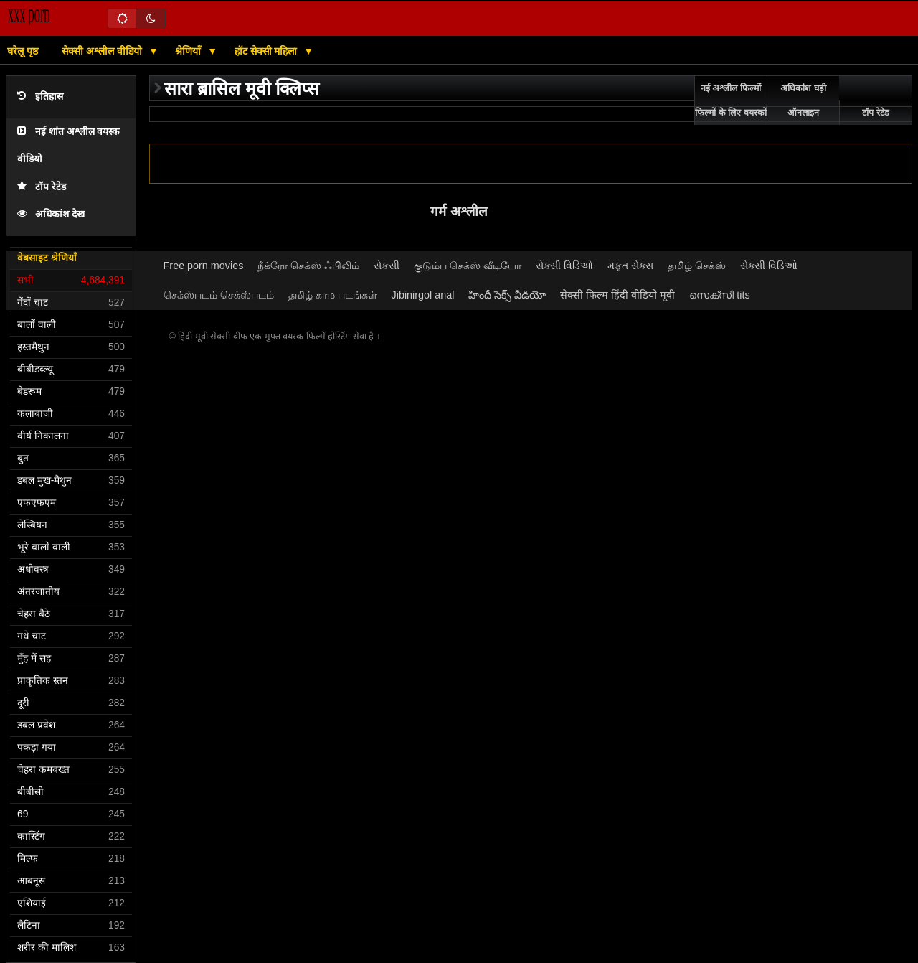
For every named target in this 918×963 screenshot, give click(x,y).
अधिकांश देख (51, 214)
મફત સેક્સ (630, 265)
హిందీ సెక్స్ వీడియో (507, 295)
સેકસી (386, 265)
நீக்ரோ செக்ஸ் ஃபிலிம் (308, 265)
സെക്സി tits (719, 295)
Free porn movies (204, 265)
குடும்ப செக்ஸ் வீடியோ (467, 265)
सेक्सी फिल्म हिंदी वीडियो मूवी (617, 295)
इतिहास (40, 96)
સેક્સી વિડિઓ (564, 265)
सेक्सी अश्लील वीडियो (103, 51)
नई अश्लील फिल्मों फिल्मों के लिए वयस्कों (730, 100)
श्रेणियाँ (189, 51)
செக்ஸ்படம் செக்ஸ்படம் (219, 295)
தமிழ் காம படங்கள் (332, 295)
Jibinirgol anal (423, 295)
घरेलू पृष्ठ (22, 51)
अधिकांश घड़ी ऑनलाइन (802, 100)
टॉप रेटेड (41, 187)
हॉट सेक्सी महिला (268, 51)
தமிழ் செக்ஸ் (697, 265)
